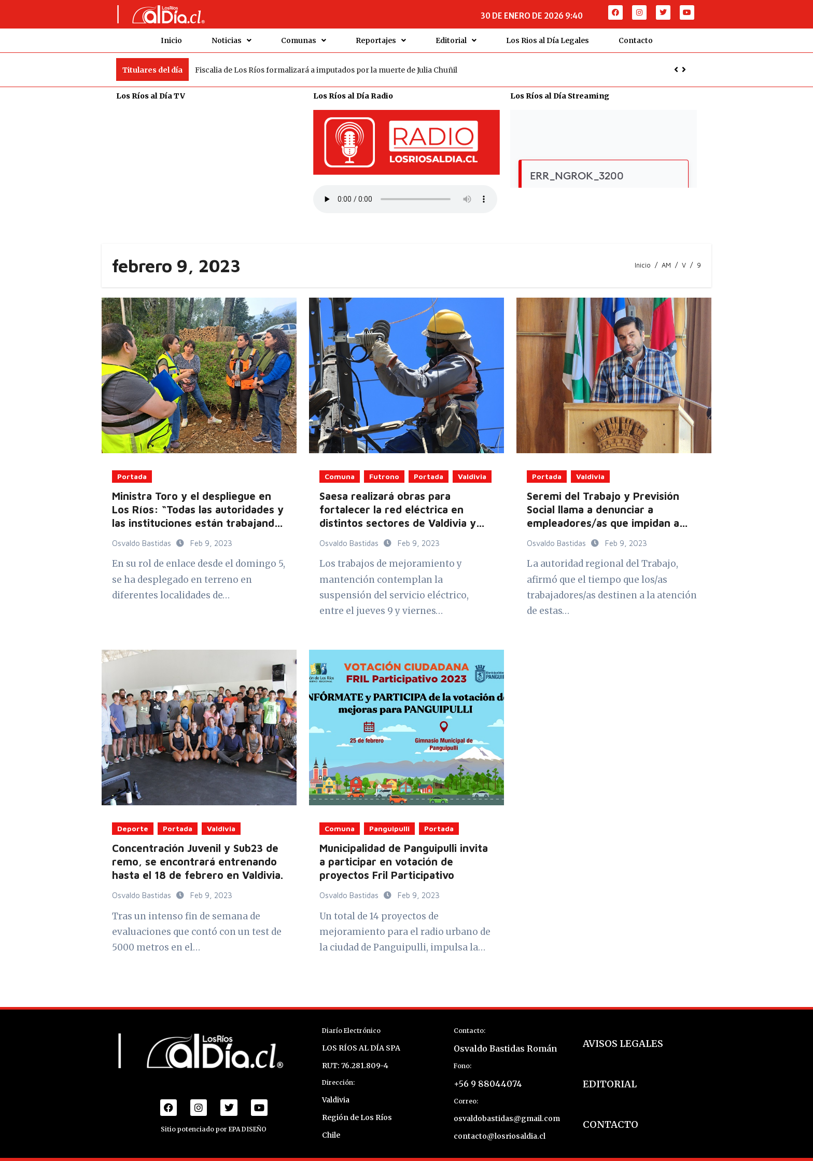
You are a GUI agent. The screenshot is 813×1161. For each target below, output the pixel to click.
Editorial (456, 38)
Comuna (340, 471)
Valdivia (472, 471)
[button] (684, 64)
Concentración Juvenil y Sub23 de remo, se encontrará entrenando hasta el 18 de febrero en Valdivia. (197, 856)
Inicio (171, 38)
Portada (132, 471)
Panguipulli (389, 823)
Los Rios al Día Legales (547, 38)
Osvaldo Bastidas (142, 538)
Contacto (636, 38)
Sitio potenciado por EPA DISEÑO (214, 1124)
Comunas (303, 38)
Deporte (132, 823)
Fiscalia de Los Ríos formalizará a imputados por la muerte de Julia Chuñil (326, 64)
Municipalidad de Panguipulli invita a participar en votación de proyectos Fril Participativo (403, 856)
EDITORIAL (610, 1079)
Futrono (384, 471)
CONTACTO (610, 1120)
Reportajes (381, 38)
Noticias (231, 38)
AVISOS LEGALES (623, 1039)
